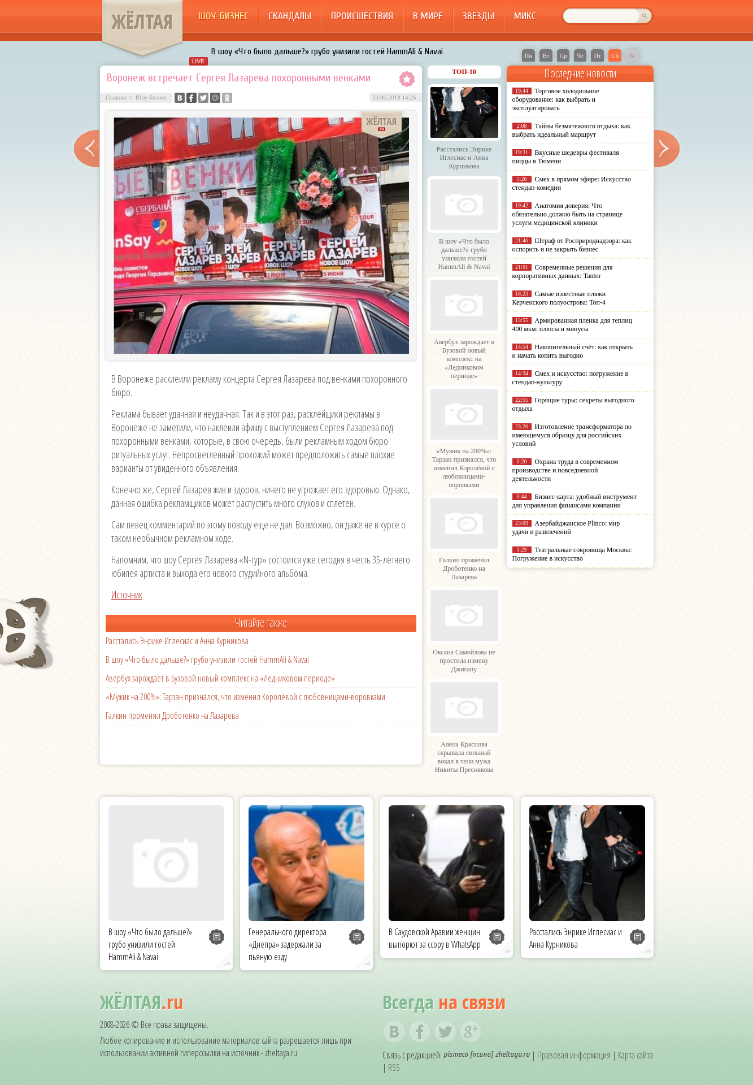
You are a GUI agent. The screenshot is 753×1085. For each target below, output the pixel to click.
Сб (615, 55)
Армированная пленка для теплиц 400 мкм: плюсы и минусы (572, 324)
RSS (394, 1067)
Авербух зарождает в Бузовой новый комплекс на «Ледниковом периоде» (220, 678)
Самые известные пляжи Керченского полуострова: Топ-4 (559, 298)
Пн (529, 55)
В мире (428, 16)
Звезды (478, 16)
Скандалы (289, 16)
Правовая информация (574, 1055)
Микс (525, 16)
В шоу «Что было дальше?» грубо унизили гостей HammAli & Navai (327, 51)
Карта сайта (635, 1055)
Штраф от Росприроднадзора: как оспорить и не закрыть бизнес (572, 245)
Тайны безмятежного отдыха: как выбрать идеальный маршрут (571, 130)
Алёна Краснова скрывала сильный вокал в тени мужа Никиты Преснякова (464, 757)
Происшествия (362, 16)
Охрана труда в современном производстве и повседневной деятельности (565, 470)
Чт (580, 55)
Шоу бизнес (151, 97)
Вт (545, 55)
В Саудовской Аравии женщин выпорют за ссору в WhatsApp (435, 938)
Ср (563, 55)
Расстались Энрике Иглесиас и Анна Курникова (177, 641)
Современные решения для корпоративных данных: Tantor (562, 271)
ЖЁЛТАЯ (142, 21)
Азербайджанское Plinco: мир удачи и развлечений (566, 527)
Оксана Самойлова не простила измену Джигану (464, 660)
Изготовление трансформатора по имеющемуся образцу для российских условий (572, 435)
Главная (116, 97)
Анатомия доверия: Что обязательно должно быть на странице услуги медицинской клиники (567, 214)
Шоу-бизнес (223, 16)
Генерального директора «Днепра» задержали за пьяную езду (288, 944)
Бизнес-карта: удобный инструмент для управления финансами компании (574, 501)
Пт (597, 55)
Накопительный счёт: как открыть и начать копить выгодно (572, 351)
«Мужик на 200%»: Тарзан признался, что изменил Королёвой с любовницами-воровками (245, 697)
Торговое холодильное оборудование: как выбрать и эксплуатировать (555, 99)
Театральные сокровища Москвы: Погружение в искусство (572, 554)
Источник (126, 594)
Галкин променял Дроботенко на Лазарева (172, 715)
